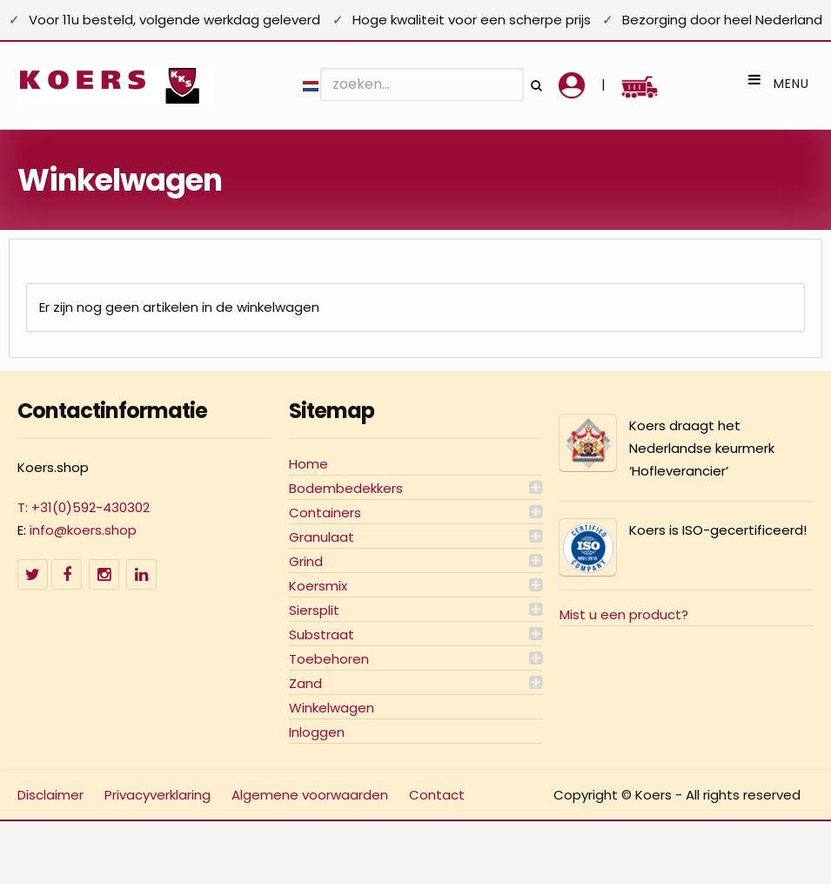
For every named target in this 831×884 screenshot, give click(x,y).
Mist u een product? (624, 614)
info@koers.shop (83, 530)
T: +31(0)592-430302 (83, 507)
